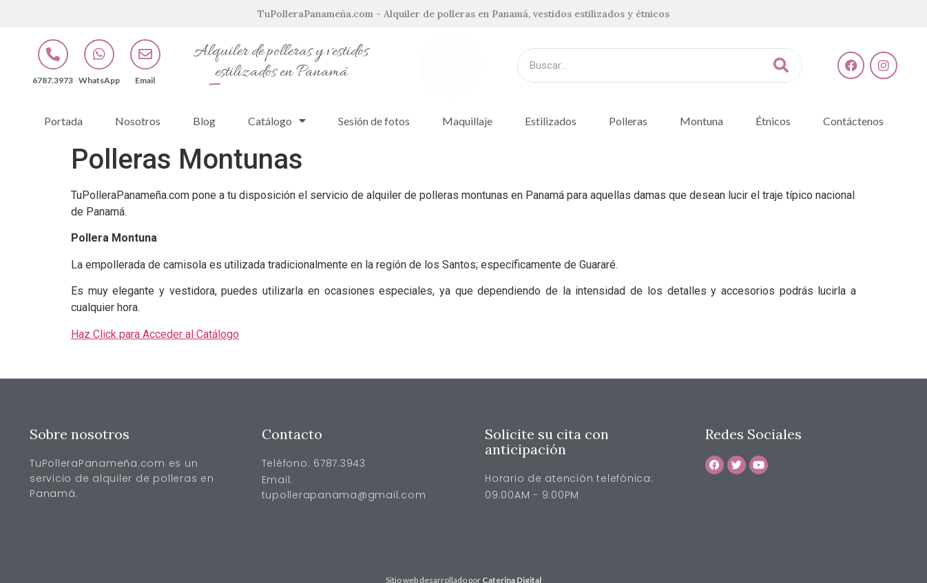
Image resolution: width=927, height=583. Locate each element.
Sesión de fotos (374, 120)
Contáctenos (853, 120)
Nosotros (137, 120)
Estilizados (550, 120)
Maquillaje (467, 120)
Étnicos (773, 120)
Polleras (628, 120)
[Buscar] (781, 65)
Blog (204, 120)
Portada (63, 120)
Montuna (701, 120)
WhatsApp (99, 80)
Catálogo (277, 120)
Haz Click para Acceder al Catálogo (155, 334)
